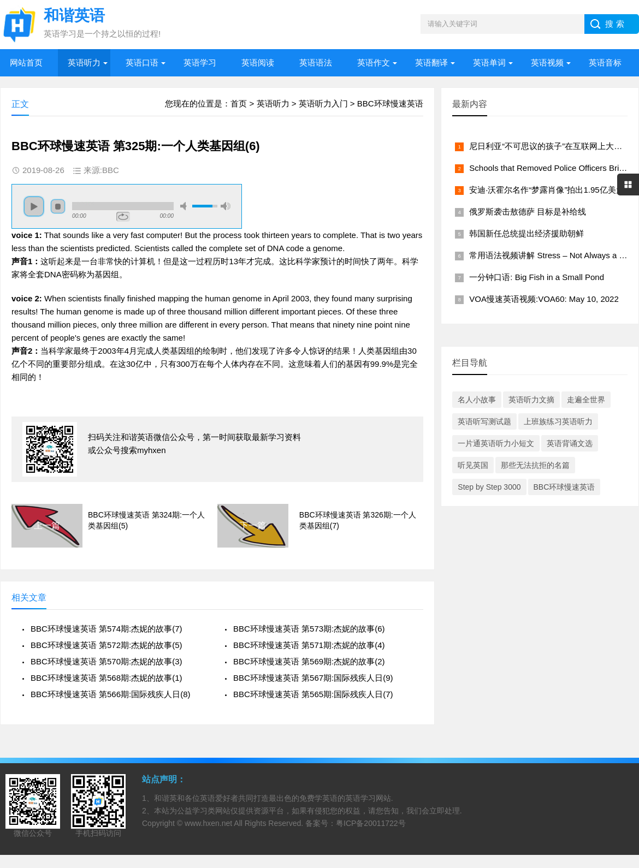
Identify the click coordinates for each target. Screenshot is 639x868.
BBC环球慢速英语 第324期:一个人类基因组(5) (146, 520)
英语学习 (200, 62)
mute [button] (185, 206)
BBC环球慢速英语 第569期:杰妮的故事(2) (309, 661)
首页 (238, 103)
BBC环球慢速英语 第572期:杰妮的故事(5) (106, 645)
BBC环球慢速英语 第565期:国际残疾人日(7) (313, 694)
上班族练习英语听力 (558, 421)
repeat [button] (123, 217)
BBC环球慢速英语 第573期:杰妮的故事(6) (309, 628)
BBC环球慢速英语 (390, 103)
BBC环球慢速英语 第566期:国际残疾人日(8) (111, 694)
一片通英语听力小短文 (496, 443)
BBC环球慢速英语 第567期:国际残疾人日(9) (313, 677)
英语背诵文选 (570, 443)
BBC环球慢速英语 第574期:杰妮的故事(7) (106, 628)
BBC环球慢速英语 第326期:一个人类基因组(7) (357, 520)
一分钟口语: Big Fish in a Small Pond (536, 277)
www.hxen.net (208, 823)
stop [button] (58, 206)
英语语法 (315, 62)
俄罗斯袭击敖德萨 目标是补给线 (527, 211)
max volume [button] (225, 206)
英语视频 (547, 62)
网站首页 (26, 62)
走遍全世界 (586, 399)
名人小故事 (477, 399)
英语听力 (84, 62)
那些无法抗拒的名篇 (535, 465)
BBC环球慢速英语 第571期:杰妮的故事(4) (309, 645)
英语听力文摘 (531, 399)
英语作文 (373, 62)
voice (21, 235)
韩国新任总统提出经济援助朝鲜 (526, 233)
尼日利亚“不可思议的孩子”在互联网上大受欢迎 (553, 146)
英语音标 (605, 62)
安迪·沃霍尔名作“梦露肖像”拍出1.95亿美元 (546, 189)
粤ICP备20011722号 (371, 823)
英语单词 (489, 62)
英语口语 (142, 62)
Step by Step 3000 (489, 487)
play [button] (34, 206)
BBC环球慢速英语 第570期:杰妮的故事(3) (106, 661)
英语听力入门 (323, 103)
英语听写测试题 (484, 421)
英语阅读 (257, 62)
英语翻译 (431, 62)
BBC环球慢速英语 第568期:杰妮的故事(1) (106, 677)
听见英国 (473, 465)
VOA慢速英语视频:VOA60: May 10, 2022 (543, 299)
